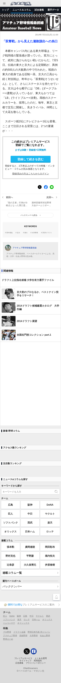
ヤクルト (50, 513)
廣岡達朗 (30, 546)
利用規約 (38, 661)
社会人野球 (45, 635)
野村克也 (10, 555)
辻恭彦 (10, 564)
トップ (5, 9)
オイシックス (23, 623)
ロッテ (50, 531)
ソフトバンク (10, 522)
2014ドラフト (47, 233)
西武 (30, 522)
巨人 (10, 513)
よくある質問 (41, 658)
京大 (18, 233)
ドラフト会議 (19, 632)
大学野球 (35, 233)
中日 (30, 513)
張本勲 (10, 546)
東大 (26, 233)
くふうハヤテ (9, 623)
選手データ (53, 9)
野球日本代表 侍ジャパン (39, 632)
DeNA (50, 504)
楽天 (49, 522)
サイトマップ (25, 661)
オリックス (10, 531)
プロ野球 (7, 632)
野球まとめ (8, 639)
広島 (10, 504)
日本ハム (30, 531)
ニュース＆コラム (21, 9)
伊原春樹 (50, 564)
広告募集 (19, 663)
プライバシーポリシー (36, 663)
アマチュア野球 (10, 635)
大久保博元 (30, 564)
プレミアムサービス (23, 658)
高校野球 (23, 635)
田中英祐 (9, 233)
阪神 (30, 504)
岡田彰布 (50, 546)
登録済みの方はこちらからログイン (30, 173)
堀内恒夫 (50, 555)
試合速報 (39, 9)
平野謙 (30, 555)
